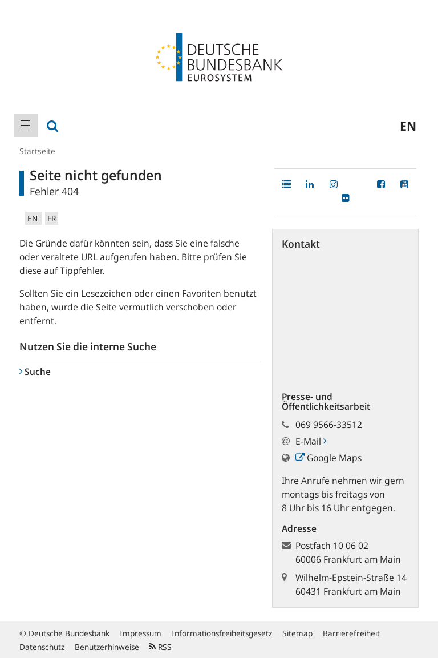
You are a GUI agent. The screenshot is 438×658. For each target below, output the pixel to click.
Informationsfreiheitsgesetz (222, 633)
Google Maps (328, 457)
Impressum (140, 633)
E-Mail (310, 441)
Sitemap (297, 633)
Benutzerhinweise (107, 646)
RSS (160, 646)
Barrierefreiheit (351, 633)
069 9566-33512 (328, 424)
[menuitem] (26, 125)
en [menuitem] (408, 125)
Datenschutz (41, 646)
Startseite (37, 151)
